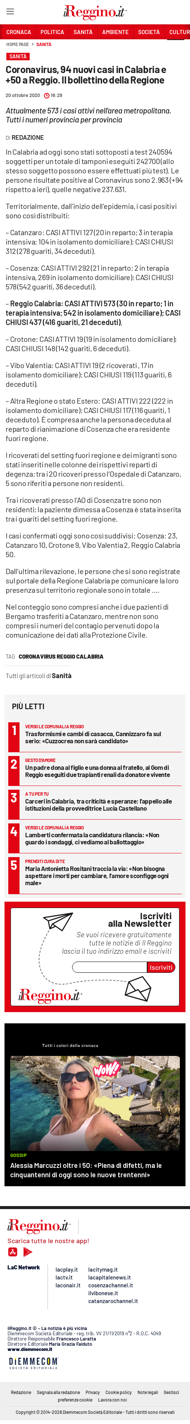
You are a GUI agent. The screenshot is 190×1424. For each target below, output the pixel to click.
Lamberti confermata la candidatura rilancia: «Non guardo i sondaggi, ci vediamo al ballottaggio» (92, 838)
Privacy (93, 1392)
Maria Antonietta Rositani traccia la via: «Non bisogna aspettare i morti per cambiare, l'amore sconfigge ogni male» (97, 875)
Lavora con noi (112, 1399)
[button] (175, 48)
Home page (17, 44)
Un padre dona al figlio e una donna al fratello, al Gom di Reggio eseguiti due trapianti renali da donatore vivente (97, 770)
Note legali (147, 1392)
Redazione (21, 1392)
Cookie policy (119, 1392)
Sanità (43, 44)
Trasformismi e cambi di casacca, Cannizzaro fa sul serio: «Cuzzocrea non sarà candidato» (93, 737)
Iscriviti (161, 967)
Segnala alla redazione (58, 1392)
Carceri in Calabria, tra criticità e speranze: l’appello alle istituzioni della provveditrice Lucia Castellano (98, 804)
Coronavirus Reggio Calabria (61, 656)
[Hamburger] (10, 13)
